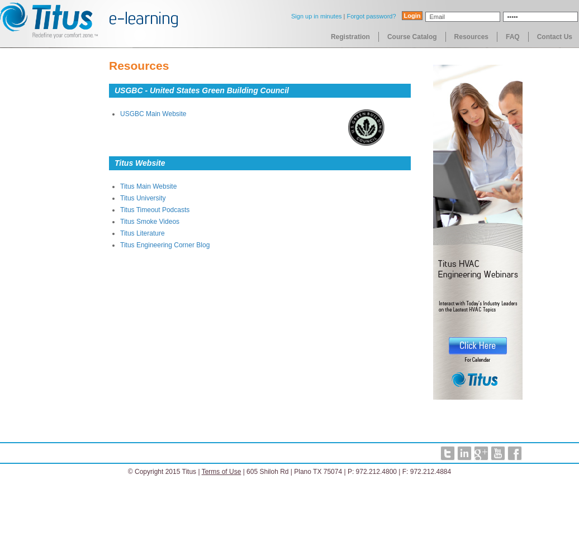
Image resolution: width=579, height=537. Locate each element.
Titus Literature (142, 233)
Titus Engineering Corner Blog (165, 245)
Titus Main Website (148, 186)
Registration (350, 37)
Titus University (143, 198)
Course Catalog (412, 37)
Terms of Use (221, 472)
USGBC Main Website (153, 114)
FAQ (513, 37)
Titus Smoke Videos (149, 222)
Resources (471, 37)
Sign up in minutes (316, 16)
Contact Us (554, 37)
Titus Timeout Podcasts (154, 210)
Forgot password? (371, 16)
